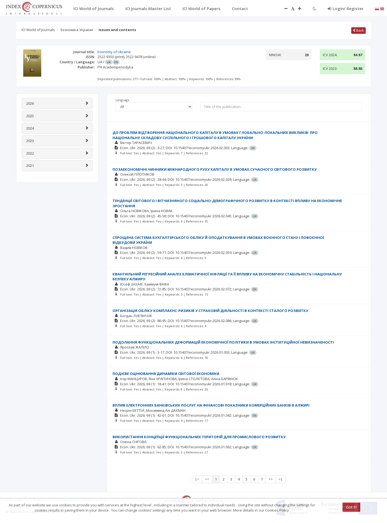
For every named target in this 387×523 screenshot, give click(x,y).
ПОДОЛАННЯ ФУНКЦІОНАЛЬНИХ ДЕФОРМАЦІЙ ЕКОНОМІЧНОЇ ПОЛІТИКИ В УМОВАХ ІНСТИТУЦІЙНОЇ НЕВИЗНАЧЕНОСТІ (223, 342)
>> (270, 479)
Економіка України (77, 29)
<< (207, 479)
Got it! (351, 507)
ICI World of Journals (38, 29)
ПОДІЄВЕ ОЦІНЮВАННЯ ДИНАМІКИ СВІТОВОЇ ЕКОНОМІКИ (166, 373)
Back (358, 30)
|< (197, 479)
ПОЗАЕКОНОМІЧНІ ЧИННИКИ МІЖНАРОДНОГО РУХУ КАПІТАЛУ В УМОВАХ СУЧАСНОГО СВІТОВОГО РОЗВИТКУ (215, 169)
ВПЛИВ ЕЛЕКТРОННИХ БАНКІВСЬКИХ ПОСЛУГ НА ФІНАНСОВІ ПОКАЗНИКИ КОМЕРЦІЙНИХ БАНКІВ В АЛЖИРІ (211, 405)
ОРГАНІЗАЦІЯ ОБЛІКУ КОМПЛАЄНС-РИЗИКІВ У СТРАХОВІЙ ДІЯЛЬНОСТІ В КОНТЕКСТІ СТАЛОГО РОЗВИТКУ (210, 310)
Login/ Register (346, 8)
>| (281, 479)
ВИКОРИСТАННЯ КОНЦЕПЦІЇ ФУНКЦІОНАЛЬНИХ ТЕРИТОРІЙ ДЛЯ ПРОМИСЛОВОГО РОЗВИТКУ (199, 436)
